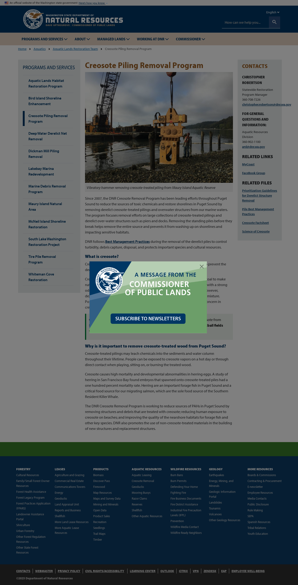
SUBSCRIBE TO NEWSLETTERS (149, 318)
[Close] (202, 266)
